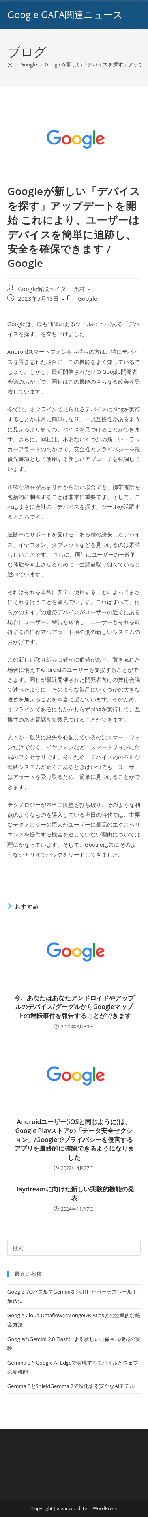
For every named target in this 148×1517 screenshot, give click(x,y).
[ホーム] (10, 64)
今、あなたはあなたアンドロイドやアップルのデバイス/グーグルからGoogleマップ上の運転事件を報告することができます (74, 1007)
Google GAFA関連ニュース (65, 14)
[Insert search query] (74, 1248)
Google (87, 298)
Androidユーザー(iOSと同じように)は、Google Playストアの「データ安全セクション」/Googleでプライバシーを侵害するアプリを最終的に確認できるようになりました (74, 1140)
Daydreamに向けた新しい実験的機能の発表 (74, 1193)
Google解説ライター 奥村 (51, 289)
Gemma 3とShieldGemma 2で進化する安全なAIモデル (71, 1385)
